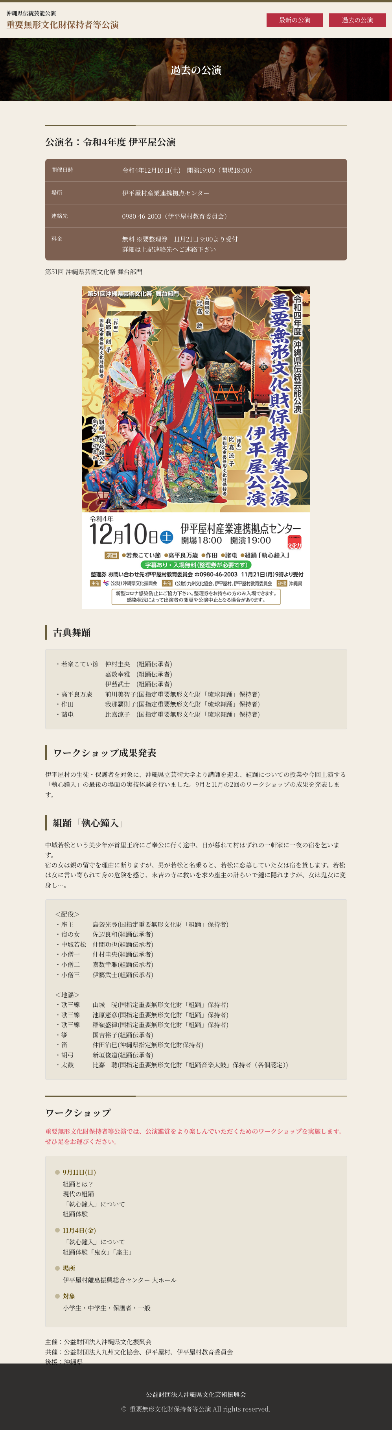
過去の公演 (357, 19)
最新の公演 (295, 19)
